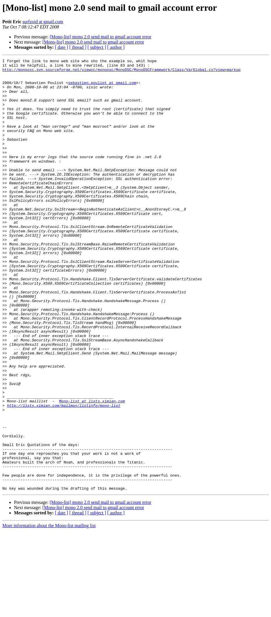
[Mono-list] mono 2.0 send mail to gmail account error (100, 36)
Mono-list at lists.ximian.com (92, 469)
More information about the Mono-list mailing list (49, 611)
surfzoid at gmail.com (42, 21)
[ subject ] (97, 47)
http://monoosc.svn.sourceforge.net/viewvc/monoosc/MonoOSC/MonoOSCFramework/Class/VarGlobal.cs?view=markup (121, 72)
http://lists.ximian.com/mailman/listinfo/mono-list (63, 475)
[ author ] (116, 47)
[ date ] (61, 47)
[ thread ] (77, 47)
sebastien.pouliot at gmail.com (102, 87)
